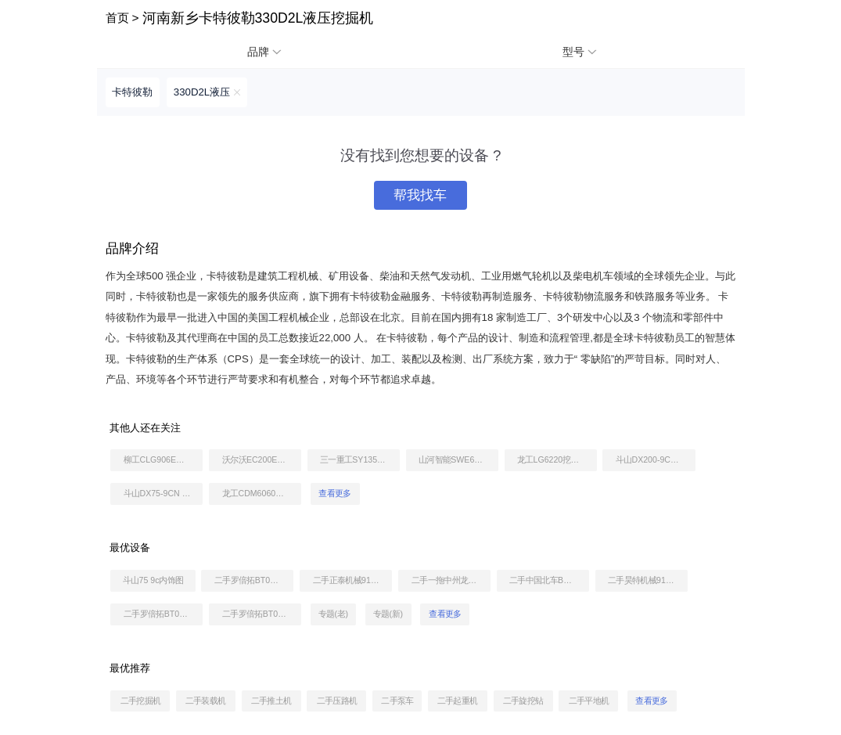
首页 (117, 17)
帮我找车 (420, 195)
